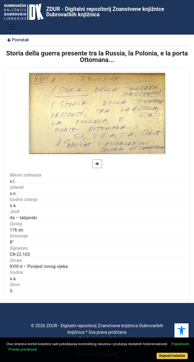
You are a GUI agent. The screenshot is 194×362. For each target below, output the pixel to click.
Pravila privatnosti (22, 349)
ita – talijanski (23, 217)
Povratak (17, 39)
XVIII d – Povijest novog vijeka (39, 266)
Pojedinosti (180, 344)
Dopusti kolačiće (172, 356)
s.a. (13, 278)
